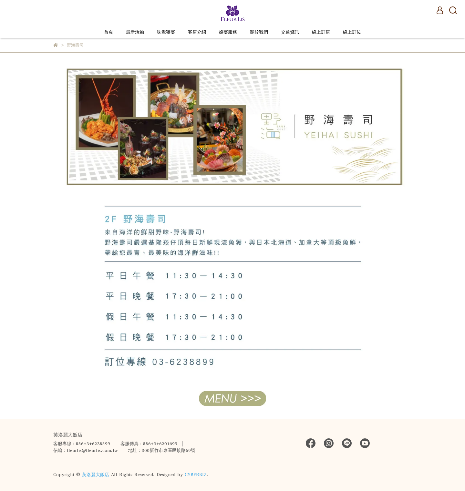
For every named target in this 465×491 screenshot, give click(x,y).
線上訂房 (321, 32)
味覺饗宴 (166, 32)
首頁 (108, 32)
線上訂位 (352, 32)
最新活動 (135, 32)
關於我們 (259, 32)
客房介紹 (197, 32)
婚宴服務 (228, 32)
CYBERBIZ (196, 475)
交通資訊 (290, 32)
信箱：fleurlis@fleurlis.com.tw (85, 450)
